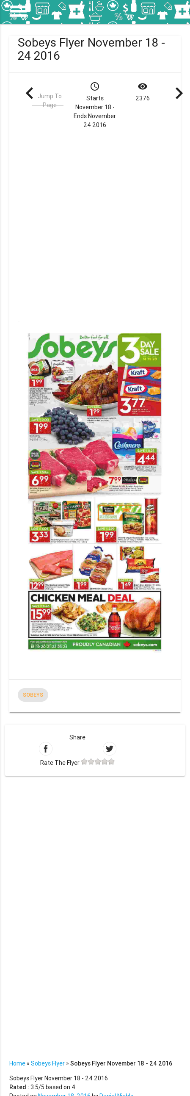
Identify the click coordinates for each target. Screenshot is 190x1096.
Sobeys (33, 694)
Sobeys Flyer (48, 1063)
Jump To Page (50, 100)
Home (17, 1063)
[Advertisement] (94, 224)
